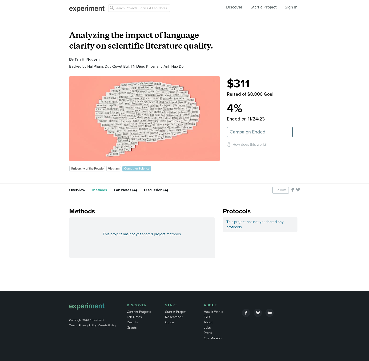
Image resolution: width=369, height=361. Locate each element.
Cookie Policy (107, 325)
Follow (281, 190)
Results (132, 322)
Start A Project (175, 312)
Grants (132, 328)
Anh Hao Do (174, 66)
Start (171, 305)
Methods (99, 190)
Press (208, 333)
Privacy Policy (88, 325)
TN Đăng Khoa (143, 66)
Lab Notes (134, 317)
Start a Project (264, 7)
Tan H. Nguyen (87, 59)
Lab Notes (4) (125, 190)
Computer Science (136, 168)
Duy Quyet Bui (117, 66)
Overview (77, 190)
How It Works (213, 312)
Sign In (291, 7)
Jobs (207, 328)
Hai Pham (95, 66)
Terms (73, 325)
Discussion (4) (156, 190)
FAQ (207, 317)
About (210, 305)
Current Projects (139, 312)
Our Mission (213, 338)
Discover (234, 7)
